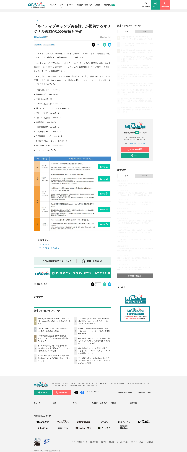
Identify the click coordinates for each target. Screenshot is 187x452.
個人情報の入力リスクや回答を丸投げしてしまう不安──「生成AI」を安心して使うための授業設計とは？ (94, 350)
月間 (144, 31)
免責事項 (103, 442)
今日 (126, 31)
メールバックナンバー (135, 143)
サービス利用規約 (122, 442)
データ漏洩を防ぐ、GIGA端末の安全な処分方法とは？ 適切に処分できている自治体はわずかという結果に (94, 360)
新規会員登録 (134, 149)
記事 (61, 5)
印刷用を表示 (40, 284)
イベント (70, 5)
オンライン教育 (49, 45)
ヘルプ (73, 442)
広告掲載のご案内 (144, 392)
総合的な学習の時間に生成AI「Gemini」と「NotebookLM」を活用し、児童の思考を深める (54, 321)
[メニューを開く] (22, 5)
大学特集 (109, 5)
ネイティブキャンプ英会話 (49, 248)
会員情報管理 (94, 442)
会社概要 (111, 442)
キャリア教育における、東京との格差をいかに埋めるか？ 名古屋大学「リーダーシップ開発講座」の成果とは (54, 348)
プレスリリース (45, 244)
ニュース (52, 5)
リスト (99, 45)
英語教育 (38, 45)
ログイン (134, 155)
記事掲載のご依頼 (125, 392)
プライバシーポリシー (138, 442)
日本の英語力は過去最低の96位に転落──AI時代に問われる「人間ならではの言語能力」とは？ (54, 338)
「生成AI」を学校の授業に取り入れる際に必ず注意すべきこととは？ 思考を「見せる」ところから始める (94, 321)
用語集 (97, 5)
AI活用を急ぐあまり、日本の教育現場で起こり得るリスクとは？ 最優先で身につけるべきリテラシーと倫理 (94, 340)
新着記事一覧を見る (135, 276)
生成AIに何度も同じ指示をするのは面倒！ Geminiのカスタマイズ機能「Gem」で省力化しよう (54, 358)
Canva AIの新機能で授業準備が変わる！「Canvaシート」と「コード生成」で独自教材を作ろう (94, 330)
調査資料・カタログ (84, 5)
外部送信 (150, 442)
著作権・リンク (82, 442)
